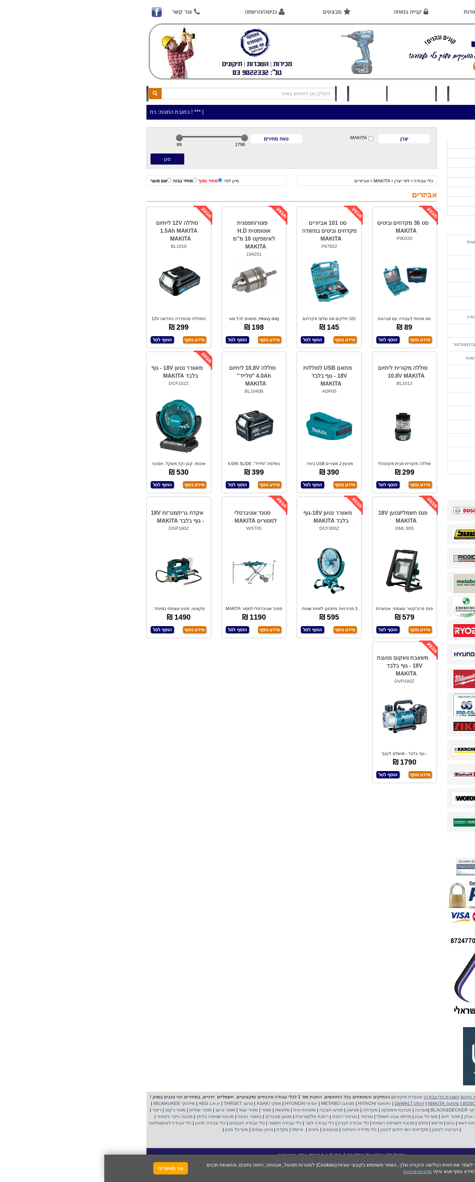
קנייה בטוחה (303, 12)
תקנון (422, 440)
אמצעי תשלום (414, 262)
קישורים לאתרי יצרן (408, 426)
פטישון (248, 1109)
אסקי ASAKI (164, 1103)
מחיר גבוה (81, 180)
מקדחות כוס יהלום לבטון (299, 1129)
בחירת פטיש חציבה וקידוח (402, 399)
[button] (461, 1149)
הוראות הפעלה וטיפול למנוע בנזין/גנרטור (388, 344)
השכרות (422, 182)
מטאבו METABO (232, 1103)
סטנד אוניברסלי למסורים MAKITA (151, 517)
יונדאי (207, 1103)
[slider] (75, 137)
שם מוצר (57, 180)
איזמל (193, 1129)
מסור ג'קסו (70, 1109)
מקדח (178, 1129)
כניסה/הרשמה (156, 12)
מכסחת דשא (365, 1122)
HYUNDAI (190, 1103)
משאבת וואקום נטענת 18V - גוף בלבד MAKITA (298, 666)
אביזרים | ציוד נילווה (410, 211)
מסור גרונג (120, 1109)
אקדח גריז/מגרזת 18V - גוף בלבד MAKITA (73, 517)
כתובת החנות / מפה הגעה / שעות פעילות (395, 245)
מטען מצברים (173, 1116)
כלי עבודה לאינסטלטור (65, 1122)
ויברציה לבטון (340, 1129)
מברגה (317, 1109)
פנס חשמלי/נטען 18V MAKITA (298, 517)
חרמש (333, 1122)
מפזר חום (346, 1116)
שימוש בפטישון (414, 371)
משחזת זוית (199, 1109)
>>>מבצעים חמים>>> (408, 143)
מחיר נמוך (106, 180)
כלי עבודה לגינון (105, 1122)
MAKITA (257, 138)
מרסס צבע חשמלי (289, 1116)
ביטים (209, 1129)
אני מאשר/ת (66, 1168)
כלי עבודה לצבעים (142, 1122)
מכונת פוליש (418, 1122)
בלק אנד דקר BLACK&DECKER (358, 1109)
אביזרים (257, 180)
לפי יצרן (297, 180)
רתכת (218, 1116)
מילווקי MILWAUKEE (69, 1103)
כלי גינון (423, 172)
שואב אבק (369, 1116)
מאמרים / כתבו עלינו (408, 330)
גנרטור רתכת (239, 1116)
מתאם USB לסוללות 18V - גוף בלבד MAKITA (223, 376)
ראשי (418, 12)
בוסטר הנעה (144, 1116)
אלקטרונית (201, 1116)
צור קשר (77, 12)
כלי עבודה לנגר (215, 1122)
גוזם (346, 1122)
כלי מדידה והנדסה (255, 1129)
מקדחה (266, 1109)
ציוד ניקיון (421, 163)
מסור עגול (143, 1109)
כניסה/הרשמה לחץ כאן (371, 93)
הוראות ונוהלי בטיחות (406, 303)
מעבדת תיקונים (303, 1096)
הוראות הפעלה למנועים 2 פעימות (394, 358)
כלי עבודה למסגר (180, 1122)
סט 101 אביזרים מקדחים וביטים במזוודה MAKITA (225, 231)
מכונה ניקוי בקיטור (69, 1116)
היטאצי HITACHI (269, 1103)
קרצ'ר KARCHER (411, 1109)
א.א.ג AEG (104, 1103)
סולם (317, 1122)
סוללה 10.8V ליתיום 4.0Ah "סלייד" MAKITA (148, 376)
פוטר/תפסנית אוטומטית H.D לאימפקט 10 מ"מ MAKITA (149, 234)
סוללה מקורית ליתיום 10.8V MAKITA (298, 372)
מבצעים (227, 12)
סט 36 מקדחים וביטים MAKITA (298, 227)
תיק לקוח (263, 93)
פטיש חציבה (226, 1109)
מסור (162, 1109)
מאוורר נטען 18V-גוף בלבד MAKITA (223, 517)
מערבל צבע (321, 1116)
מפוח (389, 1116)
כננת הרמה (392, 1122)
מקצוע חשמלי (410, 1116)
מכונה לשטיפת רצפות (288, 1122)
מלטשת (178, 1109)
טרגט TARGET (133, 1103)
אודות (366, 12)
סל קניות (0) (307, 93)
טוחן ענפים (157, 1129)
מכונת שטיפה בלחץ (110, 1116)
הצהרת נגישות (414, 467)
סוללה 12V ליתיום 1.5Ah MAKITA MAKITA (73, 231)
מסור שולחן (95, 1109)
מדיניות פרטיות (413, 453)
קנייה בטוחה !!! (413, 289)
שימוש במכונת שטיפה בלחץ (400, 412)
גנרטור (262, 1116)
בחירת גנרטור (415, 385)
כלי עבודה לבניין (248, 1122)
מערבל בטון (132, 1129)
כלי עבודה (319, 180)
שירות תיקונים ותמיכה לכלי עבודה (395, 316)
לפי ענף (422, 201)
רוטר (52, 1109)
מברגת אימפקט (291, 1109)
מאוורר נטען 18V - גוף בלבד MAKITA (73, 372)
